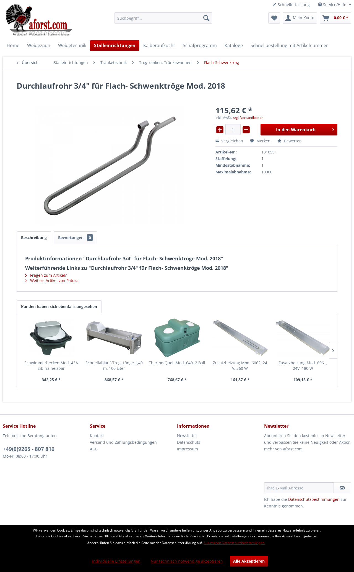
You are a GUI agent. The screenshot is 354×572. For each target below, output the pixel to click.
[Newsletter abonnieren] (342, 487)
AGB (94, 449)
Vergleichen (229, 140)
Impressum (187, 449)
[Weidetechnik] (72, 45)
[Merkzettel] (274, 18)
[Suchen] (206, 18)
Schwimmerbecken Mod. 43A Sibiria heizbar (51, 365)
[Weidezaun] (38, 45)
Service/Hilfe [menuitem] (332, 4)
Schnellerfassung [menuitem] (291, 4)
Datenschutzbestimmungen (314, 499)
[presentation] (306, 468)
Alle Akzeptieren (249, 561)
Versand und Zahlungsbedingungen (123, 442)
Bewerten (289, 140)
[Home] (13, 45)
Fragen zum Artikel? (46, 275)
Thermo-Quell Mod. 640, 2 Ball (177, 362)
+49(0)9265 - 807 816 (28, 449)
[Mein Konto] (300, 18)
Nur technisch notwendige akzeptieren (187, 561)
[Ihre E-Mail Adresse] (299, 487)
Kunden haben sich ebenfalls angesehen (59, 306)
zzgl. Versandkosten (248, 117)
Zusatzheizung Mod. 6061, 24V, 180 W (302, 365)
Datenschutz (188, 442)
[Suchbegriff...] (163, 18)
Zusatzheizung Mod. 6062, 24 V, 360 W (240, 365)
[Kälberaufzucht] (159, 45)
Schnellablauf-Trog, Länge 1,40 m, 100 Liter (114, 365)
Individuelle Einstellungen (116, 561)
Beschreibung (34, 237)
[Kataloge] (234, 45)
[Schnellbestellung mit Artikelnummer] (289, 45)
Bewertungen (75, 237)
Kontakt (97, 435)
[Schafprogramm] (200, 45)
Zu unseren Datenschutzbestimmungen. (234, 542)
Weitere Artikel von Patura (52, 280)
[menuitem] (163, 18)
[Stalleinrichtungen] (114, 45)
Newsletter (187, 435)
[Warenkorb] (335, 18)
